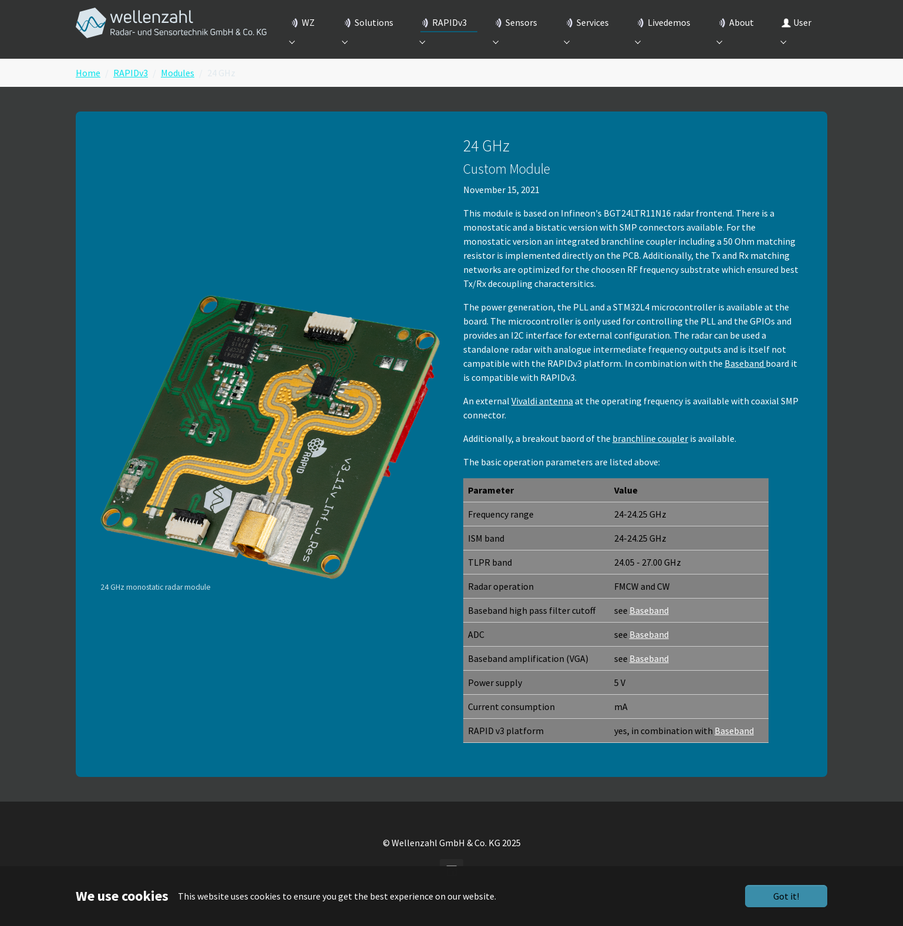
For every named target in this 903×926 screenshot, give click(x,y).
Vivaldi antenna (542, 419)
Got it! (786, 896)
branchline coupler (650, 457)
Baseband (745, 382)
